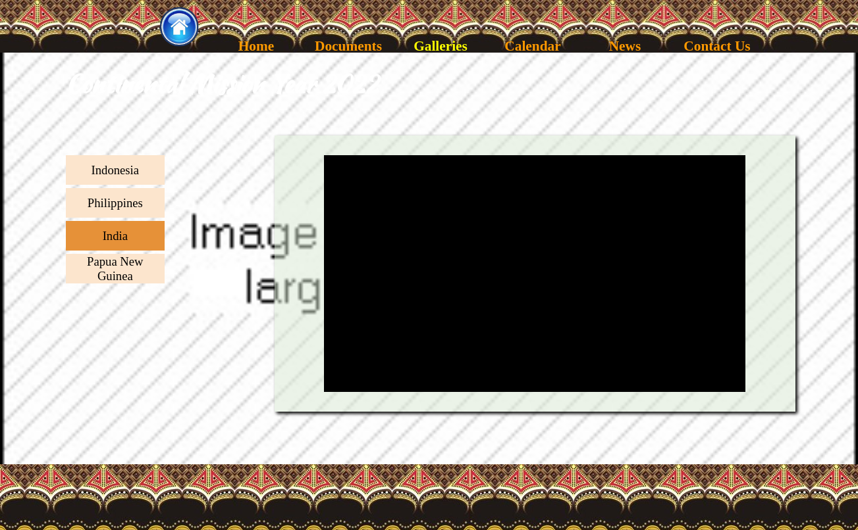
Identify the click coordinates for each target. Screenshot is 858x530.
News (624, 46)
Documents (348, 46)
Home (256, 46)
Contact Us (717, 46)
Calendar (532, 46)
